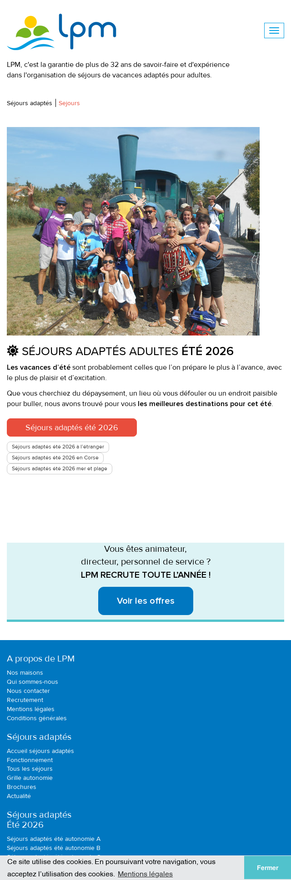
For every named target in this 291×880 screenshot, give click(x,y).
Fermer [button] (267, 868)
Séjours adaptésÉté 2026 (39, 819)
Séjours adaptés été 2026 (71, 427)
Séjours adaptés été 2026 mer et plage (59, 468)
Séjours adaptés (29, 103)
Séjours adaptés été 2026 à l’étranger (58, 446)
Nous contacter (28, 691)
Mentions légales (31, 709)
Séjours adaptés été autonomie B (53, 848)
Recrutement (25, 700)
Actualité (19, 796)
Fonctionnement (30, 760)
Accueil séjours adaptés (40, 751)
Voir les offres (146, 600)
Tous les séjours (30, 769)
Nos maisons (25, 673)
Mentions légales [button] (145, 873)
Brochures (21, 787)
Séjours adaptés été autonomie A (53, 839)
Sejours (69, 103)
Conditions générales (37, 718)
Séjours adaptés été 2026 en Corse (55, 457)
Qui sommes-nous (32, 682)
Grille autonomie (30, 778)
